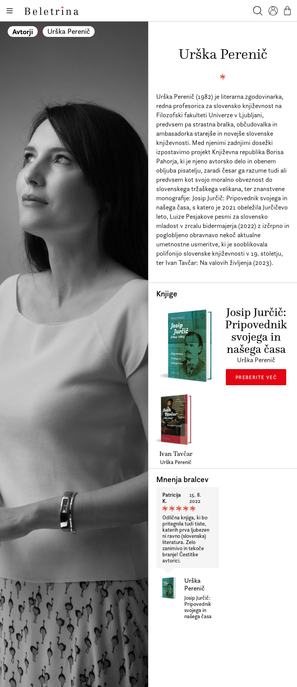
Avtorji (22, 31)
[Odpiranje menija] (9, 11)
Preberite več (256, 377)
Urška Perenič (68, 31)
